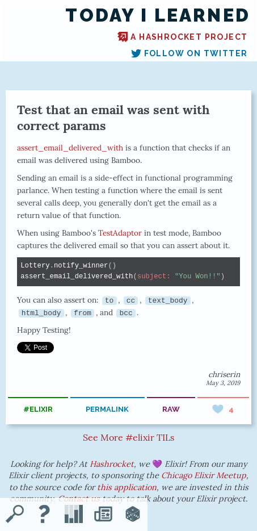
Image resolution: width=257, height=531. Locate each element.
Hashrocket (112, 464)
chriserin (224, 374)
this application (127, 487)
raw (171, 409)
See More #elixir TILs (128, 437)
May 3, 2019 (223, 383)
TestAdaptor (120, 233)
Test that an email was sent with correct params (113, 117)
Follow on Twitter (189, 53)
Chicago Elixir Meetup (203, 475)
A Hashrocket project (182, 37)
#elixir (38, 409)
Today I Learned (157, 15)
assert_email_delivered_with (70, 148)
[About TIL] (44, 515)
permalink (107, 409)
